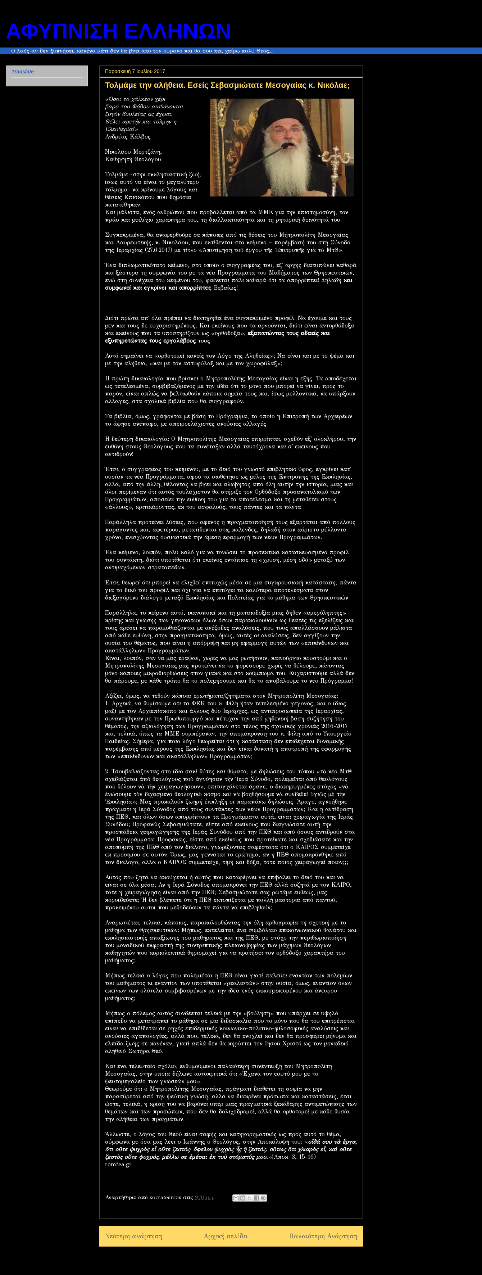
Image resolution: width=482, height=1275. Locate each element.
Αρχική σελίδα (226, 1236)
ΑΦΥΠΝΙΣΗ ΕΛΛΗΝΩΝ (118, 31)
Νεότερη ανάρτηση (133, 1236)
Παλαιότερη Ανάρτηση (323, 1236)
